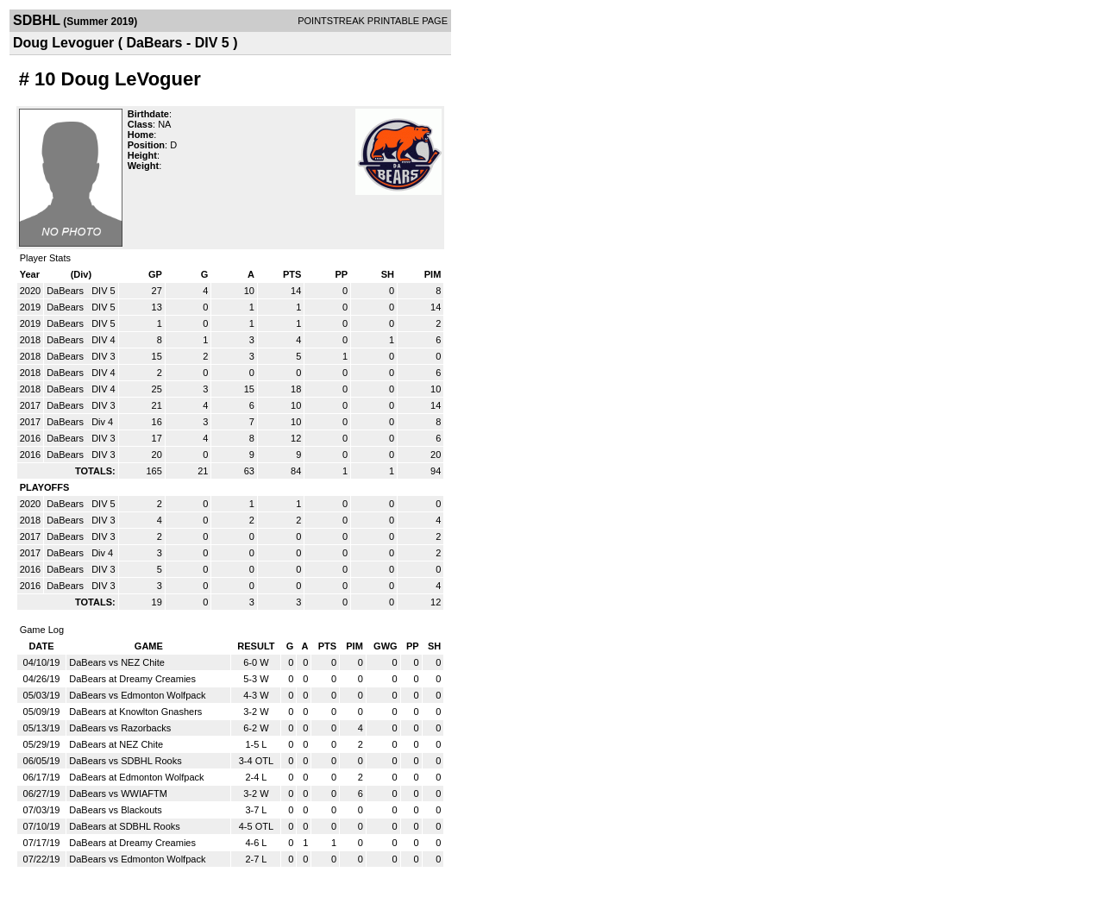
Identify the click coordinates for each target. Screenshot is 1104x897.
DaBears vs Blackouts (115, 810)
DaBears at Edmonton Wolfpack (136, 777)
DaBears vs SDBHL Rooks (125, 761)
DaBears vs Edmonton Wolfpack (137, 695)
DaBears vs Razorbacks (120, 728)
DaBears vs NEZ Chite (117, 662)
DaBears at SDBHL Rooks (124, 826)
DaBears (66, 290)
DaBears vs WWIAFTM (118, 793)
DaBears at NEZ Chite (116, 744)
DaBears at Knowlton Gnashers (135, 711)
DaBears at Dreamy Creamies (132, 679)
